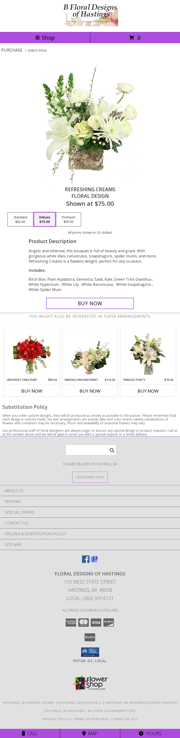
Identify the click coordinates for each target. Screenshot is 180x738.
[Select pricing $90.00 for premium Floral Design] (68, 219)
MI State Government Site (111, 711)
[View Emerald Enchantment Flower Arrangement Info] (90, 353)
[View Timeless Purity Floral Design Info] (148, 353)
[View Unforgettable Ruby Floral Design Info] (32, 353)
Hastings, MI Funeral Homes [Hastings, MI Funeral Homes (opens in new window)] (29, 702)
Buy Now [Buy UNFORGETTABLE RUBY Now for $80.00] (31, 391)
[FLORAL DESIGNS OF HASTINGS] (90, 25)
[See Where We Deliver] (90, 477)
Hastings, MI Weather (64, 711)
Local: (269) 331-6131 (90, 598)
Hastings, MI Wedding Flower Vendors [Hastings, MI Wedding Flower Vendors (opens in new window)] (141, 702)
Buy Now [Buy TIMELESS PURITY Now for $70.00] (148, 391)
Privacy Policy (56, 719)
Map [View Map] (90, 733)
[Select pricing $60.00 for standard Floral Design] (20, 219)
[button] (90, 652)
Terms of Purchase (91, 719)
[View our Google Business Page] (94, 561)
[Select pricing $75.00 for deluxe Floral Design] (44, 219)
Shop (45, 37)
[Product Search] (91, 450)
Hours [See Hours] (150, 733)
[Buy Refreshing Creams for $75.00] (90, 303)
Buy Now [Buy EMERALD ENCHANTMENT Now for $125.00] (90, 391)
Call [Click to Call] (30, 733)
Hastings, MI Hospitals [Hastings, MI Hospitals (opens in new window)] (80, 702)
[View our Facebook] (86, 561)
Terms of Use (125, 719)
